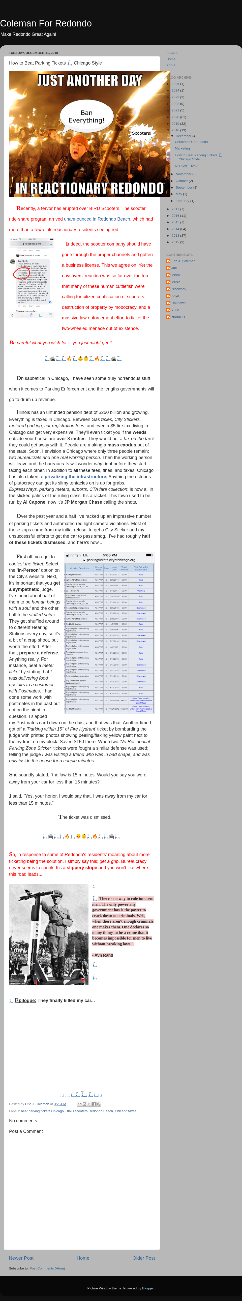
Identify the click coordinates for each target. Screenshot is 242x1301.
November (184, 174)
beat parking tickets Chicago (42, 1111)
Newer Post (21, 1258)
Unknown (178, 303)
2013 (176, 235)
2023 (176, 97)
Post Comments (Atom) (47, 1268)
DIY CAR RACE (187, 166)
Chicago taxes (126, 1111)
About (170, 65)
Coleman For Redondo (46, 23)
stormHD (178, 317)
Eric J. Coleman (183, 261)
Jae (174, 268)
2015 (176, 222)
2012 (176, 242)
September (184, 187)
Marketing (182, 148)
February (183, 201)
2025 (176, 84)
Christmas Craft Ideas (191, 142)
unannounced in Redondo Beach (97, 219)
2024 (176, 90)
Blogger (148, 1288)
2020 (176, 117)
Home (83, 1258)
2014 (176, 229)
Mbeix (175, 275)
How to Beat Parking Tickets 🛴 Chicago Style (199, 157)
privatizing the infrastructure (75, 476)
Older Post (144, 1258)
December (184, 136)
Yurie (175, 310)
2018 (176, 130)
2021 (176, 110)
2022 (176, 104)
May (179, 194)
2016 (176, 216)
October (182, 181)
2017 (176, 209)
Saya (175, 296)
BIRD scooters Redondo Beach (89, 1111)
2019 (176, 124)
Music (175, 282)
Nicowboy (178, 289)
